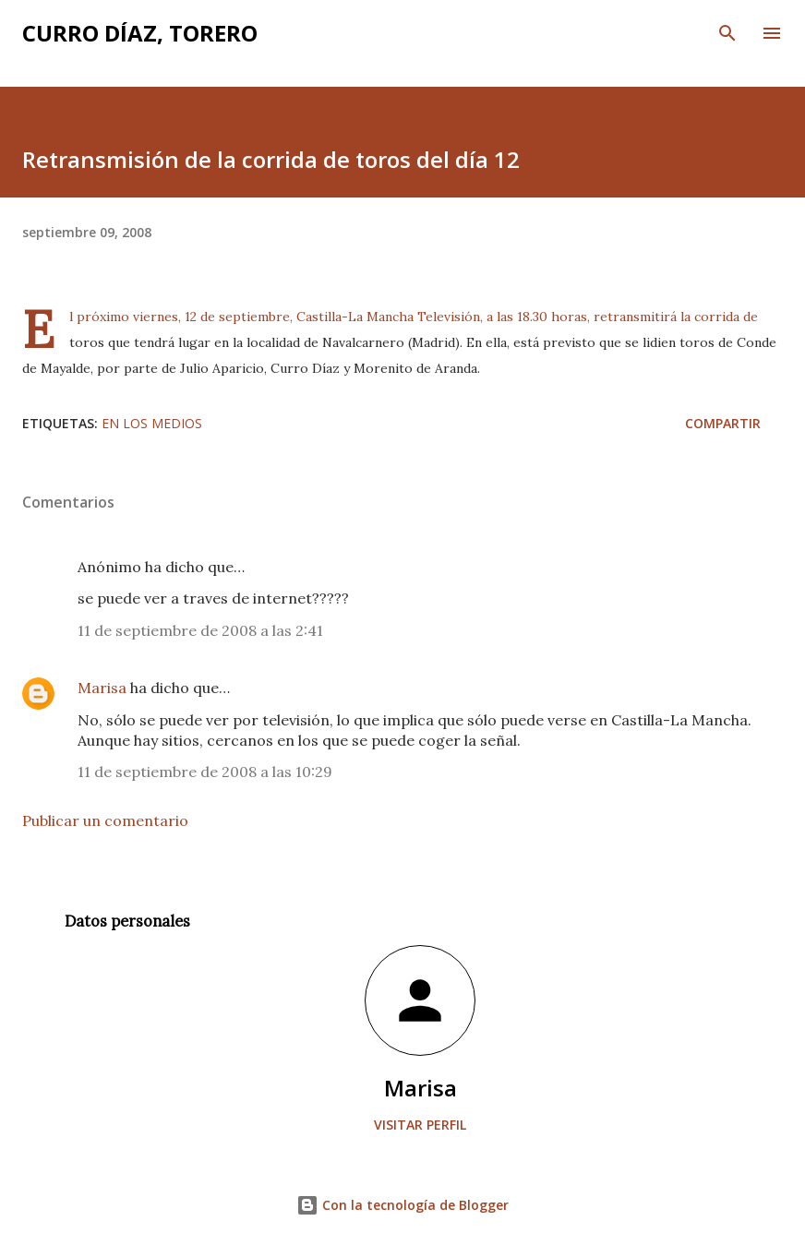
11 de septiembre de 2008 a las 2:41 (200, 630)
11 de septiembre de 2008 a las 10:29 (205, 771)
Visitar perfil (420, 1124)
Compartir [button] (723, 423)
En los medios (152, 423)
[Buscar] (727, 33)
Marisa (102, 687)
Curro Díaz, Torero (140, 33)
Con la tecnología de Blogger (402, 1205)
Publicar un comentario (105, 820)
